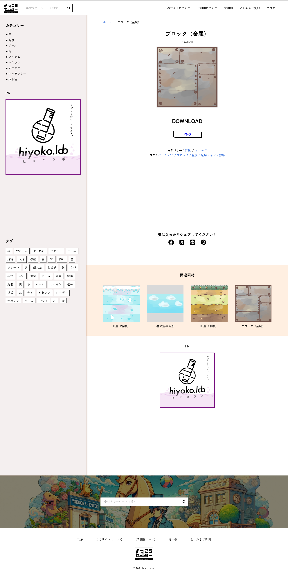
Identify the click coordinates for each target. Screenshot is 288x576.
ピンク (43, 301)
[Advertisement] (187, 197)
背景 (188, 150)
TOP (80, 539)
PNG (187, 134)
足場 (204, 155)
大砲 (22, 259)
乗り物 (12, 79)
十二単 (72, 251)
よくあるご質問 (249, 8)
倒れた (37, 267)
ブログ (270, 8)
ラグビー (56, 251)
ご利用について (207, 8)
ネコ (59, 276)
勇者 (10, 284)
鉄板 (222, 155)
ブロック (182, 155)
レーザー (62, 292)
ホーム (107, 22)
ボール (12, 45)
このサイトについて (177, 8)
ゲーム (162, 155)
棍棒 (70, 284)
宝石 (22, 276)
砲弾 (10, 276)
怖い (62, 259)
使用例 (228, 8)
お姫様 (51, 267)
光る (30, 292)
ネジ (213, 155)
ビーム (46, 276)
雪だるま (22, 251)
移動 (33, 259)
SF (51, 259)
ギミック (14, 62)
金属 (195, 155)
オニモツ (201, 150)
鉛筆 (70, 276)
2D (172, 155)
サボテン (13, 301)
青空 (33, 276)
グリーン (13, 267)
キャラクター (17, 73)
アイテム (14, 56)
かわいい (44, 292)
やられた (39, 251)
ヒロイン (56, 284)
